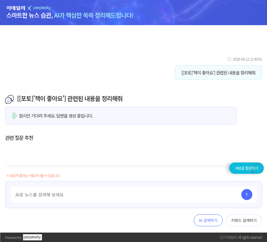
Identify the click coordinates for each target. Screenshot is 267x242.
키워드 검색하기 (244, 220)
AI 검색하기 (208, 220)
